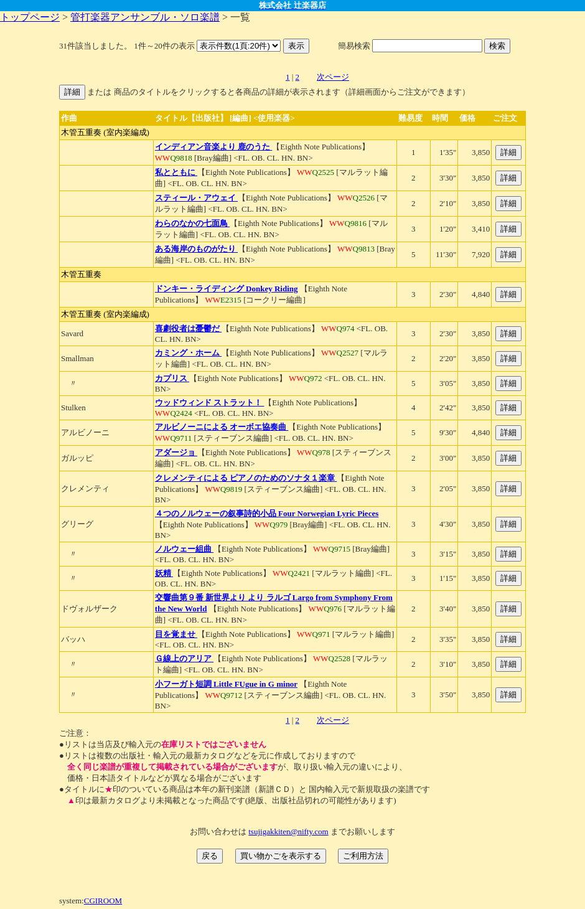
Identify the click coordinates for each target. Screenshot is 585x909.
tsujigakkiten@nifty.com (288, 831)
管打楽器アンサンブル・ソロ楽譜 (145, 17)
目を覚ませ (176, 634)
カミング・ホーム (188, 352)
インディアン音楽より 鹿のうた (214, 146)
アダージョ (176, 452)
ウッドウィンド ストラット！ (209, 402)
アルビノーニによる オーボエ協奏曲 (222, 426)
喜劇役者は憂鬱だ (188, 328)
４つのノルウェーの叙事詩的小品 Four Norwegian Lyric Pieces (266, 513)
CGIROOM (103, 900)
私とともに (176, 172)
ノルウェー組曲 (184, 548)
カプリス (172, 378)
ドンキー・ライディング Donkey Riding (226, 288)
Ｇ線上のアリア (184, 658)
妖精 (164, 573)
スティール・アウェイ (196, 197)
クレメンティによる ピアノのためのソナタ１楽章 (246, 478)
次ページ (333, 77)
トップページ (30, 17)
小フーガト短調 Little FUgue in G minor (226, 684)
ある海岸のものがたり (196, 248)
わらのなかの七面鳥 (192, 223)
